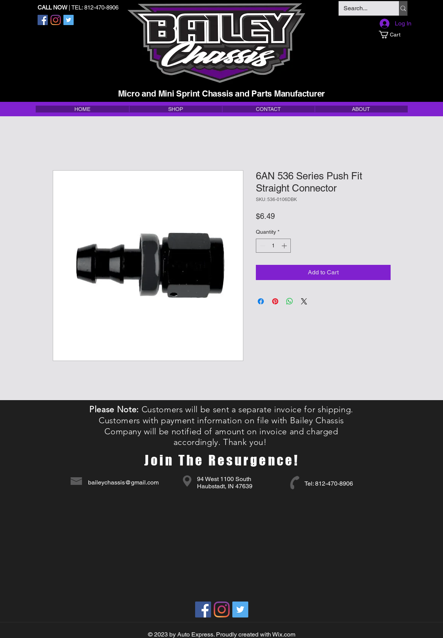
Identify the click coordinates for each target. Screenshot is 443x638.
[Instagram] (55, 20)
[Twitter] (68, 20)
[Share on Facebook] (260, 301)
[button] (393, 34)
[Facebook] (43, 20)
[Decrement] (261, 245)
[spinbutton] (273, 245)
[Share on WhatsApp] (289, 301)
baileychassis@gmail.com (123, 482)
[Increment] (285, 245)
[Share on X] (304, 301)
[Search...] (363, 8)
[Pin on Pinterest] (275, 301)
